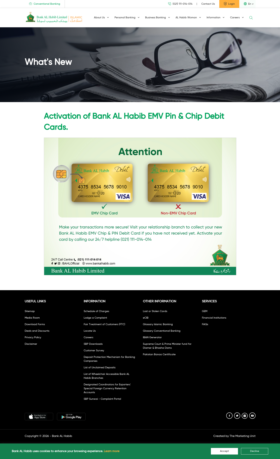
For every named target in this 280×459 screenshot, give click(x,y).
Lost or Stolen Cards (155, 311)
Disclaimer (31, 344)
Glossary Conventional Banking (161, 331)
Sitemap (30, 311)
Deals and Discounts (37, 331)
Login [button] (229, 4)
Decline (254, 451)
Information (216, 17)
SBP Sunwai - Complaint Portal (102, 399)
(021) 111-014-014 (180, 3)
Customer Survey (94, 350)
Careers (237, 17)
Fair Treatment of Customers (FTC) (104, 324)
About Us (101, 17)
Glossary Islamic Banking (158, 324)
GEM (204, 311)
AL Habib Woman (188, 17)
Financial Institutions (214, 318)
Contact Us (208, 4)
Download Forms (35, 324)
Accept (224, 451)
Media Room (32, 318)
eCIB (145, 318)
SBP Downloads (93, 344)
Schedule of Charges (96, 311)
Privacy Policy (33, 337)
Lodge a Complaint (95, 318)
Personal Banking (127, 17)
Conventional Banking (44, 3)
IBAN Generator (152, 337)
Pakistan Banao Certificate (159, 354)
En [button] (247, 4)
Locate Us (90, 331)
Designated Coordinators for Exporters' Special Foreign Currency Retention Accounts (107, 388)
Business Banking (157, 17)
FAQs (205, 324)
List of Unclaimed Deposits (99, 367)
